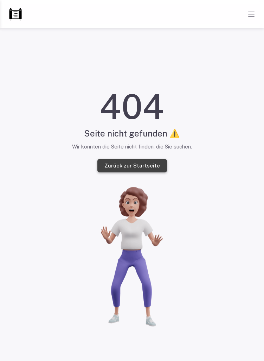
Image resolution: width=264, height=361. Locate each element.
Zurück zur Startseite (132, 165)
